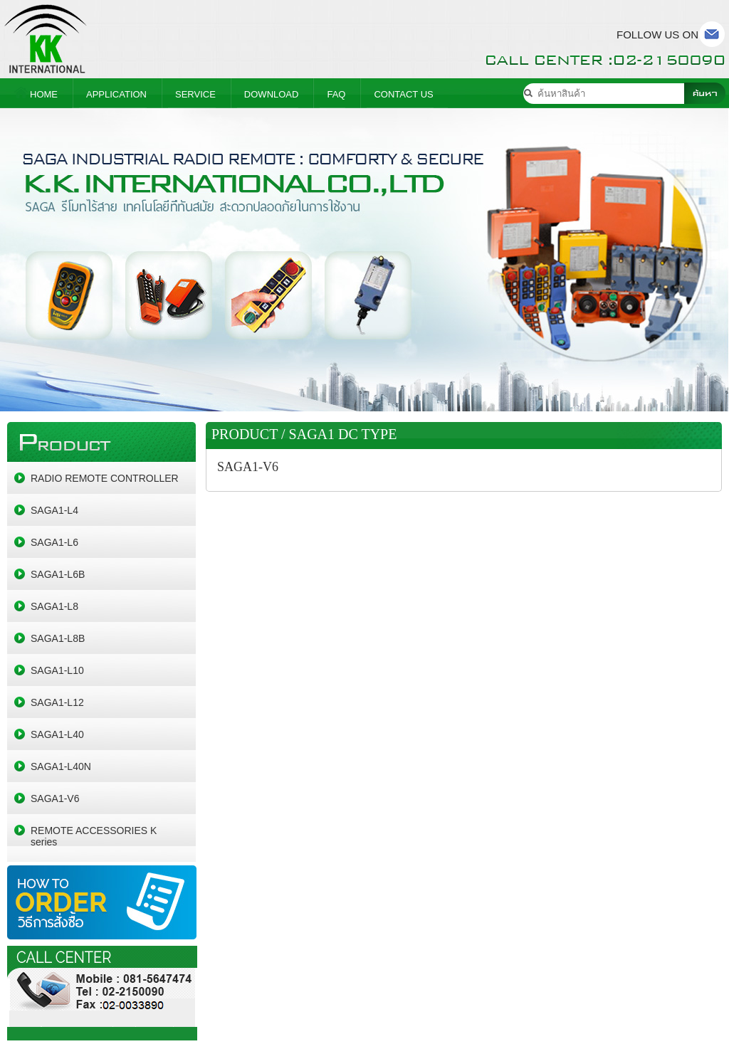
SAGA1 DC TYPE (343, 434)
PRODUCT (244, 434)
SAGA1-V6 (247, 467)
